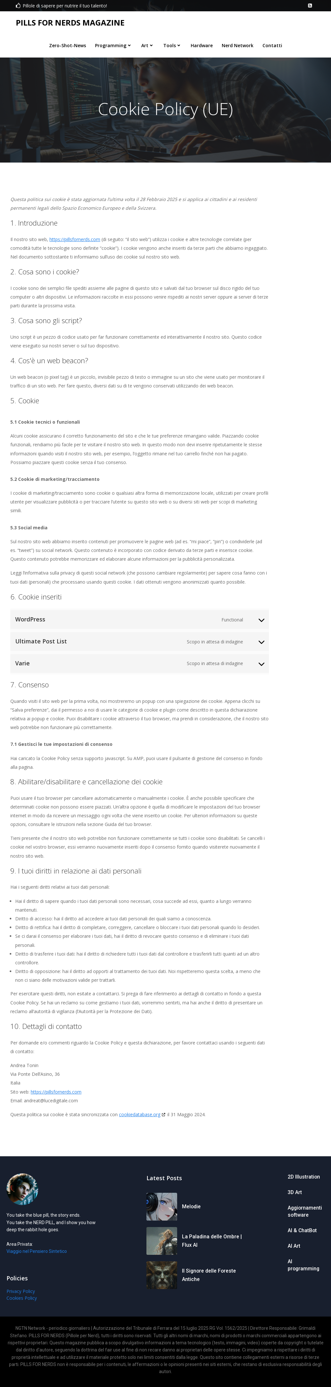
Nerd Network (237, 44)
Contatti (272, 44)
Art (147, 44)
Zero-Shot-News (67, 44)
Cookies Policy (20, 1302)
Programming (113, 44)
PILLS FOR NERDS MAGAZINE (69, 21)
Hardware (202, 44)
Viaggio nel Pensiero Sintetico (35, 1255)
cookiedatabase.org (139, 1116)
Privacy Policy (19, 1296)
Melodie (191, 1211)
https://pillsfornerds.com (74, 241)
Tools (172, 44)
